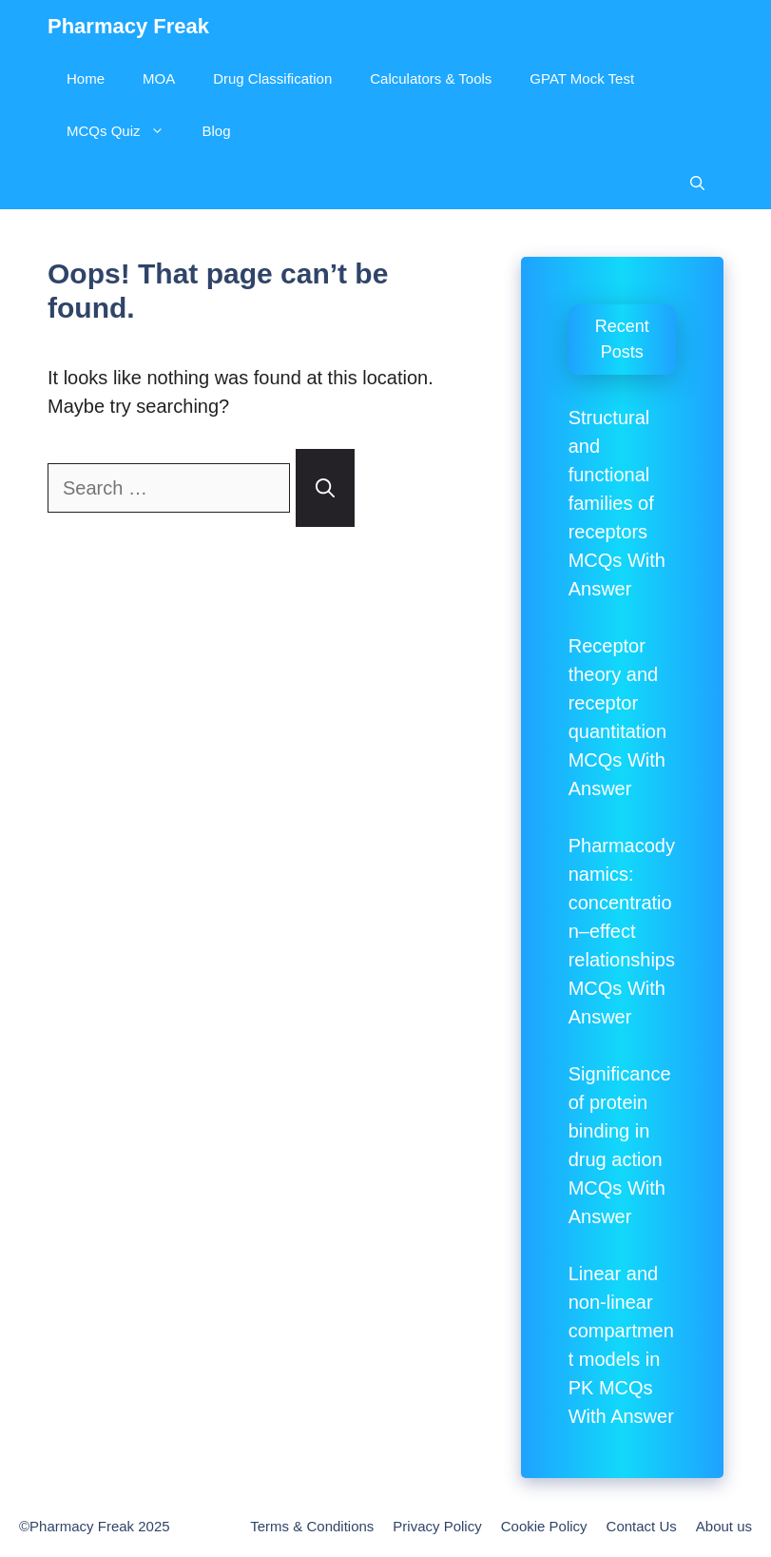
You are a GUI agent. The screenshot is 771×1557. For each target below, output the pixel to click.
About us (724, 1526)
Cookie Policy (544, 1526)
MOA (159, 78)
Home (86, 78)
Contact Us (642, 1526)
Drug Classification (272, 78)
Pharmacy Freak (128, 26)
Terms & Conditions (312, 1526)
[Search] (325, 488)
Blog (216, 131)
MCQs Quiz (125, 131)
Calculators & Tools (431, 78)
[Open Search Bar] (697, 183)
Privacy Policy (437, 1526)
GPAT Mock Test (582, 78)
